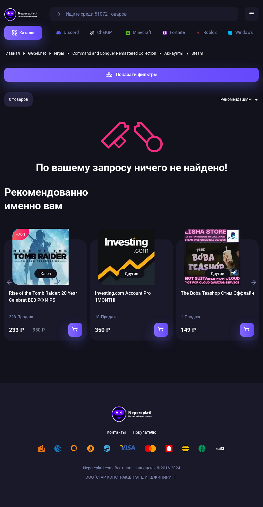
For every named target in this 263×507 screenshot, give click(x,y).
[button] (8, 280)
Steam (197, 54)
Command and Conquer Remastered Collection (114, 54)
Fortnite (173, 33)
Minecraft (138, 33)
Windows (239, 33)
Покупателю (144, 428)
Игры (59, 54)
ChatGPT (102, 33)
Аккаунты (173, 54)
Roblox (205, 33)
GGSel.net (37, 54)
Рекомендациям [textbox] (235, 100)
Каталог (27, 34)
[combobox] (239, 101)
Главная (12, 54)
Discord (67, 33)
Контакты (116, 428)
